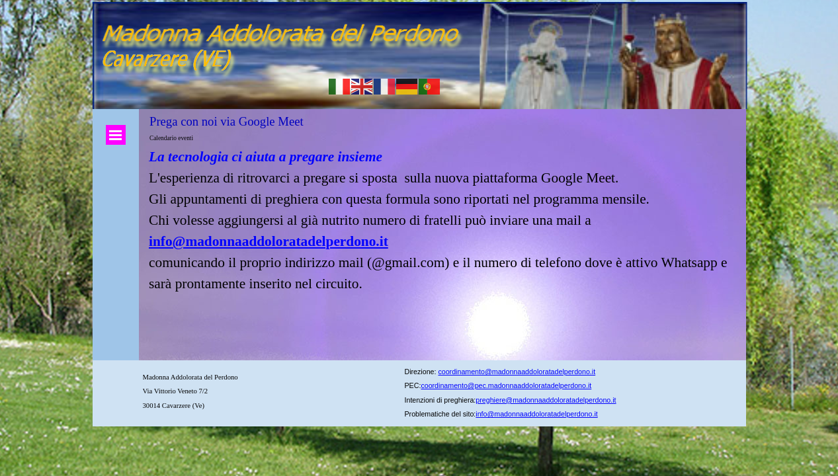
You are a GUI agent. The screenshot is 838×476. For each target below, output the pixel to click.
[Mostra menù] (116, 135)
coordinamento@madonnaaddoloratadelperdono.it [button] (516, 372)
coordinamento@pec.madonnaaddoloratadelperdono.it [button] (506, 385)
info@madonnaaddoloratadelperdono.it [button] (536, 414)
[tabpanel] (443, 220)
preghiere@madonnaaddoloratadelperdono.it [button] (546, 400)
